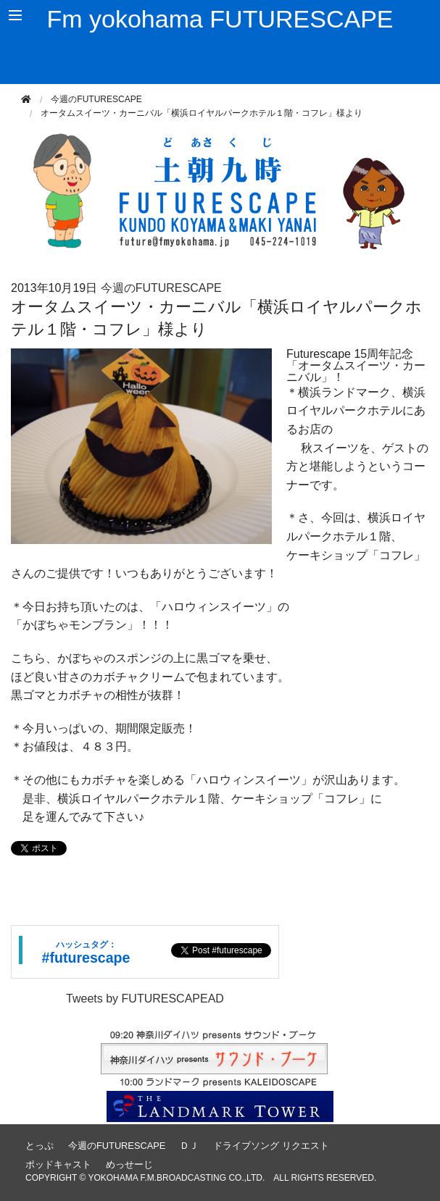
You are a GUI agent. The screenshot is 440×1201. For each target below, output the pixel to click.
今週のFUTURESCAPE (96, 99)
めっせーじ (129, 1164)
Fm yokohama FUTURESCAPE (220, 19)
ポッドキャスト (58, 1164)
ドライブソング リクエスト (271, 1145)
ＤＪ (189, 1145)
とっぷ (39, 1145)
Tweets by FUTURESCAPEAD (145, 998)
